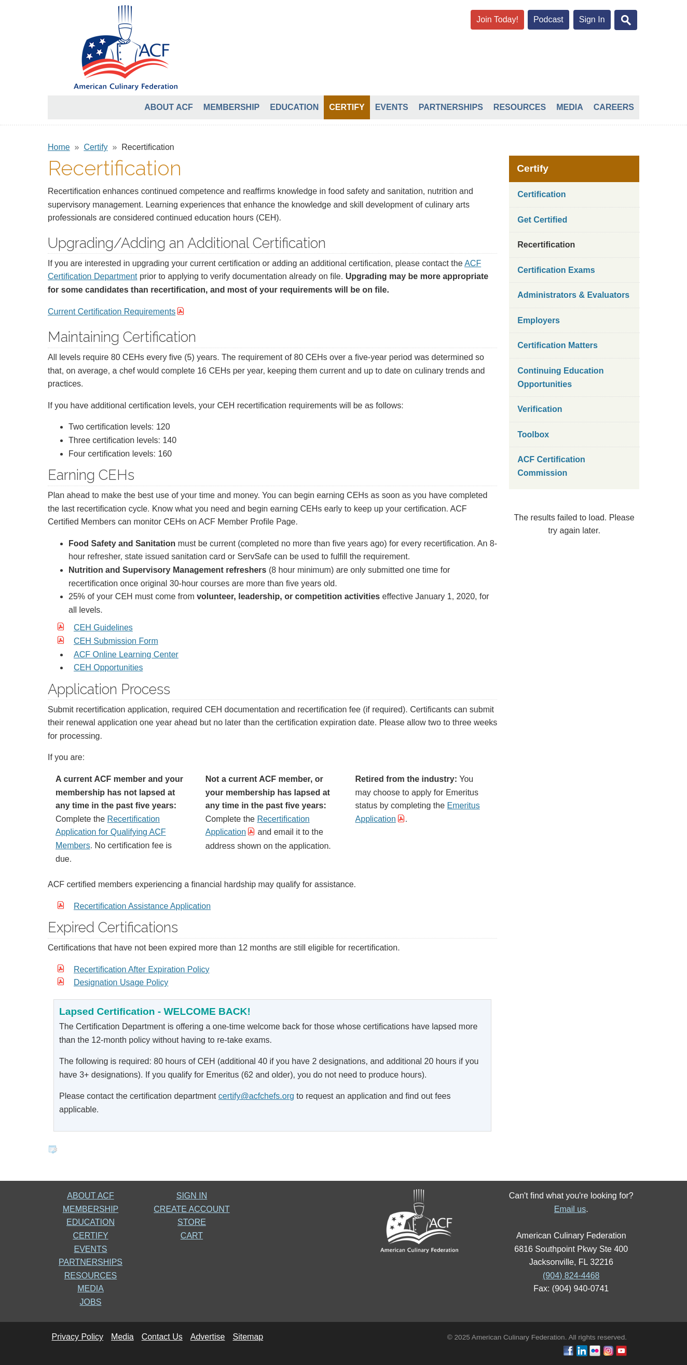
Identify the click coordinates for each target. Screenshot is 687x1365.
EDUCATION (90, 1222)
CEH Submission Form (116, 641)
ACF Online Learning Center (126, 654)
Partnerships (451, 107)
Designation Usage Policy (121, 982)
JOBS (91, 1302)
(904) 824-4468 (571, 1275)
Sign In (592, 19)
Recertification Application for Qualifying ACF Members (111, 832)
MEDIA (90, 1288)
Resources (519, 107)
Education (294, 107)
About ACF (168, 107)
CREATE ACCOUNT (191, 1209)
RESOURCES (90, 1275)
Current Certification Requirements (111, 311)
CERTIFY (90, 1235)
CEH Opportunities (108, 667)
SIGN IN (192, 1195)
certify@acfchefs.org (256, 1096)
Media (569, 107)
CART (192, 1235)
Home (59, 147)
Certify (346, 107)
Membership (231, 107)
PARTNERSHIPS (90, 1262)
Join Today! (497, 19)
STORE (191, 1222)
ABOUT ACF (90, 1195)
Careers (614, 107)
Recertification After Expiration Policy (141, 969)
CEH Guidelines (103, 627)
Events (391, 107)
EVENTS (90, 1249)
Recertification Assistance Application (142, 906)
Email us (570, 1209)
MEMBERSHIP (91, 1209)
